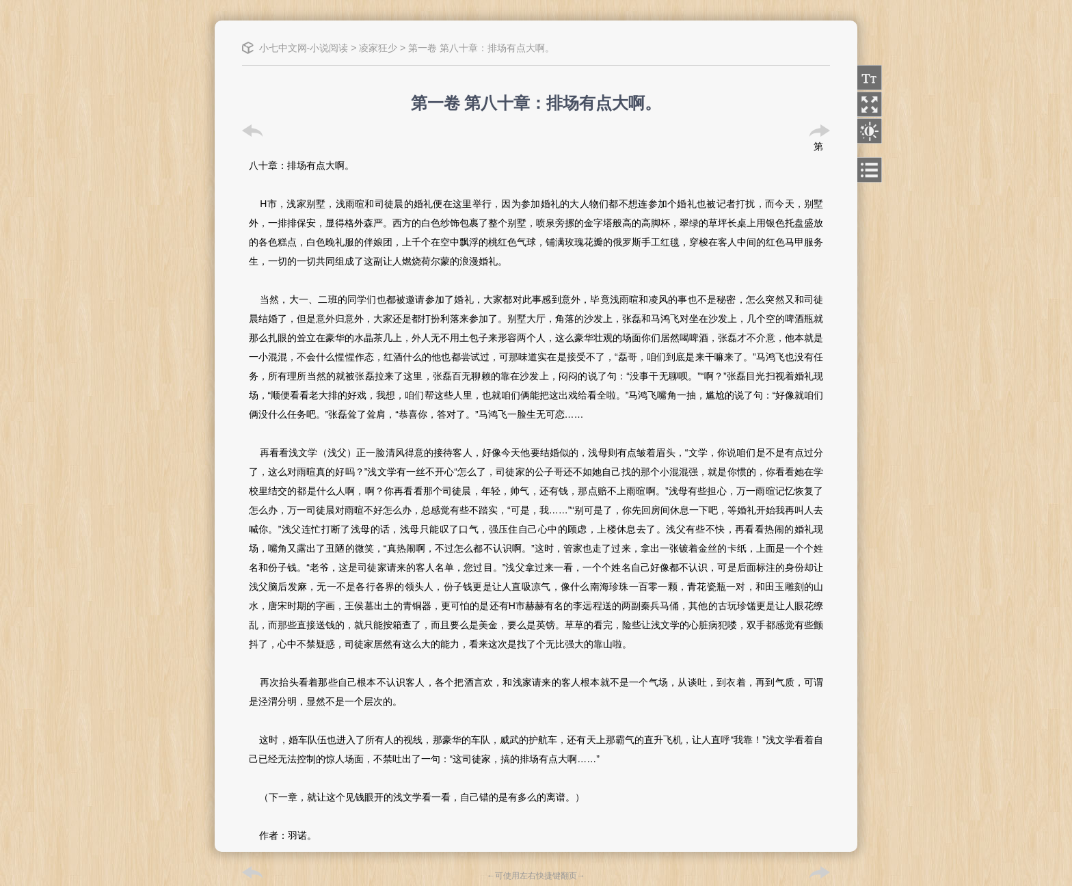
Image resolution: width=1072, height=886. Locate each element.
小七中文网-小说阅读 (304, 47)
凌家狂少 (378, 47)
